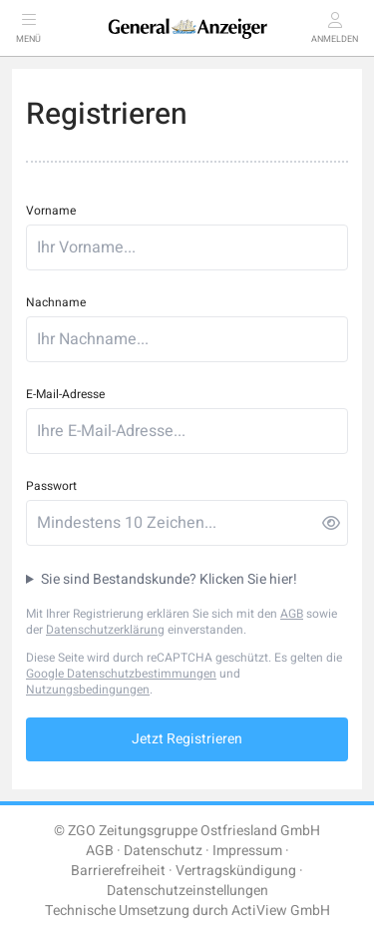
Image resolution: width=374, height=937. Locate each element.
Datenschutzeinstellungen (187, 890)
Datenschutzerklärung (105, 630)
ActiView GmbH (280, 910)
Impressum (247, 850)
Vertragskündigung (236, 870)
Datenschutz (163, 850)
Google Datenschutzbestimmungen (121, 674)
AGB (291, 614)
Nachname (56, 302)
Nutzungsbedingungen (88, 690)
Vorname (51, 211)
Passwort (51, 486)
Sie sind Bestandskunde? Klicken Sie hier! (169, 580)
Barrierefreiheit (118, 870)
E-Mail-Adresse (65, 394)
